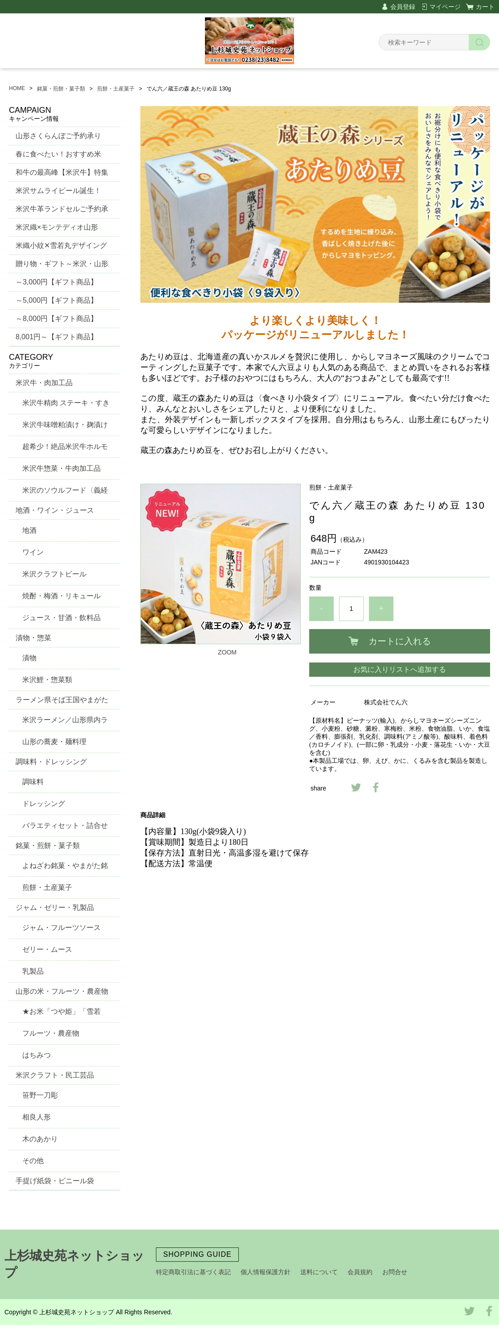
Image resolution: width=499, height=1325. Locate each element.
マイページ (445, 6)
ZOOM (227, 652)
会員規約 (360, 1272)
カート (485, 6)
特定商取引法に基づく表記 (193, 1272)
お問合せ (394, 1272)
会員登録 (402, 6)
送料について (319, 1272)
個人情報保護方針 (265, 1272)
